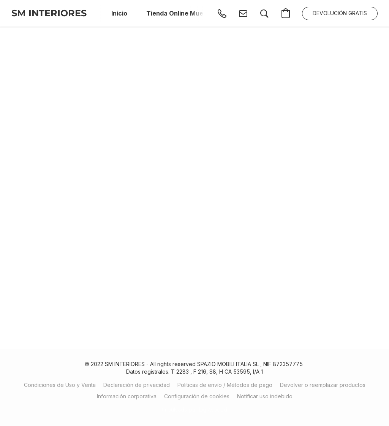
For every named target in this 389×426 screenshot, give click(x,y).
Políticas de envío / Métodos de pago (224, 385)
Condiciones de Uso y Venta (60, 385)
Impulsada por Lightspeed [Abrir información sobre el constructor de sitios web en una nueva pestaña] (194, 409)
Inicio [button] (119, 13)
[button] (49, 13)
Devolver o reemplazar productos (322, 385)
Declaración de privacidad (136, 385)
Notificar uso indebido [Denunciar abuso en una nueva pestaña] (265, 396)
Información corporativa (127, 396)
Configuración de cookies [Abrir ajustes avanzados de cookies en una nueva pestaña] (196, 396)
